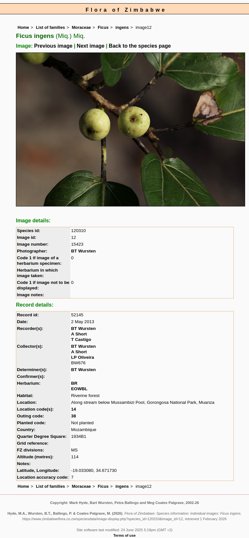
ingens (122, 27)
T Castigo (81, 339)
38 (73, 416)
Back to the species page (140, 46)
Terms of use (124, 535)
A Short (79, 334)
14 (73, 409)
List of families (50, 27)
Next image (90, 46)
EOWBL (79, 388)
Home (23, 27)
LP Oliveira (82, 357)
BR (74, 383)
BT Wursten (83, 251)
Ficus (103, 27)
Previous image (53, 46)
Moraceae (81, 27)
